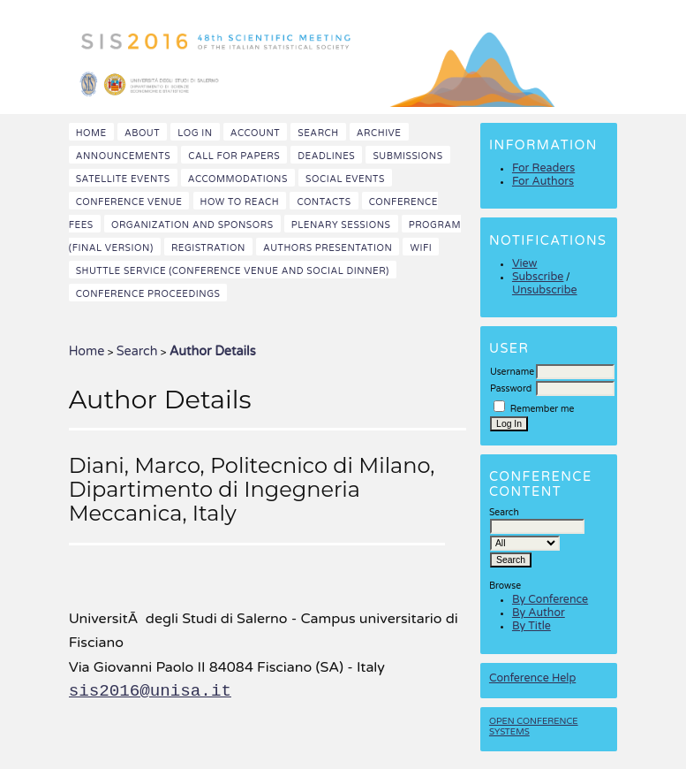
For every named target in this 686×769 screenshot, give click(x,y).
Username (512, 371)
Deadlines (326, 156)
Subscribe (537, 277)
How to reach (240, 202)
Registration (208, 248)
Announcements (123, 156)
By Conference (550, 599)
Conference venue (129, 202)
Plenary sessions (341, 225)
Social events (345, 179)
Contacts (324, 202)
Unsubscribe (544, 290)
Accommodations (238, 179)
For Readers (543, 168)
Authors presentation (327, 248)
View (525, 263)
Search (318, 133)
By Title (531, 626)
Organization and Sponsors (192, 225)
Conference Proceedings (148, 294)
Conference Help (532, 678)
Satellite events (123, 179)
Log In (194, 133)
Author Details (213, 351)
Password (510, 388)
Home (91, 133)
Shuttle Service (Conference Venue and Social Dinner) (232, 271)
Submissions (407, 156)
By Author (538, 613)
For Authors (543, 181)
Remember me (542, 409)
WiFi (421, 248)
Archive (379, 133)
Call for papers (234, 156)
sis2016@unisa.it (150, 691)
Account (255, 133)
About (142, 133)
